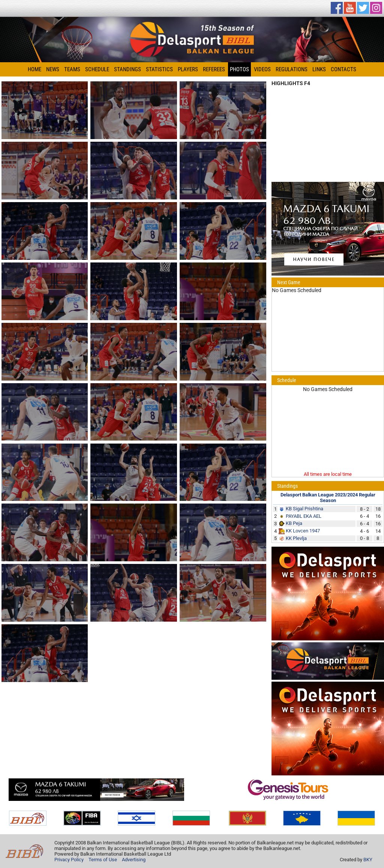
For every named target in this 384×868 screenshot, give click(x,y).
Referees (214, 69)
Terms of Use (102, 859)
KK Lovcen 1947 (303, 531)
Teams (72, 69)
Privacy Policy (69, 859)
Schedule (97, 69)
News (52, 69)
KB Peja (294, 523)
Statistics (159, 69)
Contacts (343, 69)
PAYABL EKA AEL (303, 516)
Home (34, 69)
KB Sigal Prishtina (304, 508)
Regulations (292, 69)
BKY (367, 859)
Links (319, 69)
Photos (239, 69)
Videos (262, 69)
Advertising (134, 859)
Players (188, 69)
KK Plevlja (296, 538)
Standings (127, 69)
